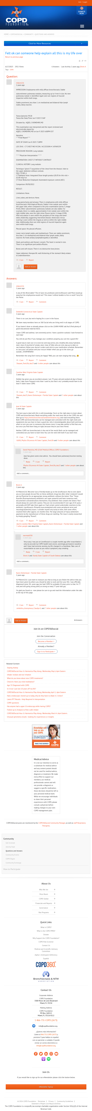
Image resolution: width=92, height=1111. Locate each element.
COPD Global (43, 899)
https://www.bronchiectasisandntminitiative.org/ (42, 417)
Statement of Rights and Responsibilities (46, 1104)
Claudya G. (37, 608)
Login (85, 2)
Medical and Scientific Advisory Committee (46, 950)
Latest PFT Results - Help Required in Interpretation (26, 699)
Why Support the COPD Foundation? (46, 938)
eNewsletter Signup (46, 1087)
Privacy (51, 1101)
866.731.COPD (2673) (49, 1034)
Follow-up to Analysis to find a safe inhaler (23, 710)
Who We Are (43, 889)
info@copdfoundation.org (46, 1046)
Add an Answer (30, 267)
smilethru (19, 608)
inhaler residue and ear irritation (19, 675)
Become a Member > (46, 641)
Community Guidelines (65, 1101)
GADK (18, 440)
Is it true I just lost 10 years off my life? (21, 689)
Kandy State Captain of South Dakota (46, 556)
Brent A (83, 67)
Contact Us (46, 945)
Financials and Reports (43, 903)
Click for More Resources (40, 43)
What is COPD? (46, 927)
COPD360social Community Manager (51, 823)
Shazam (19, 363)
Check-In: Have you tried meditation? (20, 682)
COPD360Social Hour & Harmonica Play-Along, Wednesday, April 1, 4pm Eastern (36, 692)
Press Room (44, 894)
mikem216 (20, 83)
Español (46, 958)
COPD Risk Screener (46, 942)
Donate (81, 11)
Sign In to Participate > (46, 651)
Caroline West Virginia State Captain (35, 524)
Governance (43, 908)
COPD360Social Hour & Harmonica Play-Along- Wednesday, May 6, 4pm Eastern (36, 671)
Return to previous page (14, 57)
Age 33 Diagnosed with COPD (18, 685)
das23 (31, 363)
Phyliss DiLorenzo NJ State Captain (34, 440)
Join (79, 2)
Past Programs (44, 912)
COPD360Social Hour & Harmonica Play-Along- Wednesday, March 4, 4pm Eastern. (37, 713)
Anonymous (28, 608)
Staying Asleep (12, 668)
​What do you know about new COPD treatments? (25, 678)
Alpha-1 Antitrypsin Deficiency (46, 955)
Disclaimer (41, 1101)
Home (6, 34)
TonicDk (26, 363)
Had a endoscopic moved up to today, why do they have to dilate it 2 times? (35, 696)
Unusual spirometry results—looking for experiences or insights (30, 717)
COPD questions (13, 703)
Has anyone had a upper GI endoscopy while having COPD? (29, 706)
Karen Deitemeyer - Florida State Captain (43, 395)
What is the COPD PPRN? (46, 931)
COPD (12, 70)
